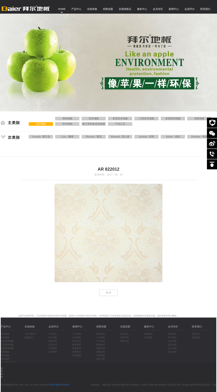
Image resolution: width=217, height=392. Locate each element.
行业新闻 (76, 337)
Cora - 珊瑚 (67, 136)
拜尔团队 (53, 348)
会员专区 (173, 326)
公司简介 (53, 334)
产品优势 (100, 337)
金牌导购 (124, 337)
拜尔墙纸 (41, 124)
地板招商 (124, 385)
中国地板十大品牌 (138, 385)
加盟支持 (100, 348)
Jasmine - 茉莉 (146, 136)
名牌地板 (115, 385)
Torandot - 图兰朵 (40, 136)
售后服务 (148, 337)
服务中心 (149, 326)
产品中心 (6, 326)
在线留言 (196, 337)
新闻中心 (77, 326)
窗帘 (179, 385)
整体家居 (163, 385)
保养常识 (76, 352)
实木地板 (94, 118)
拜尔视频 (76, 355)
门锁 (214, 385)
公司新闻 (76, 334)
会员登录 (172, 334)
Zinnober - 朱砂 (199, 136)
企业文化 (53, 344)
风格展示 (29, 337)
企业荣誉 (53, 352)
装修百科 (76, 348)
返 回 (108, 292)
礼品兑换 (172, 348)
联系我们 (197, 326)
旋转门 (208, 385)
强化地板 (67, 118)
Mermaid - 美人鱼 (120, 136)
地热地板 (199, 118)
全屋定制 (172, 385)
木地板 (185, 385)
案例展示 (100, 344)
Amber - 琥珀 (173, 136)
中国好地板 (152, 385)
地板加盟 (106, 385)
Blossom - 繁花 (94, 136)
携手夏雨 (76, 344)
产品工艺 (120, 124)
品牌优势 (100, 334)
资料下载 (100, 359)
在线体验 (30, 326)
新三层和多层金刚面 (93, 124)
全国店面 (125, 326)
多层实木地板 (120, 118)
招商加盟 (101, 326)
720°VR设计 (30, 334)
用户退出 (172, 337)
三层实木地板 (146, 118)
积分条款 (172, 352)
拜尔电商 (67, 124)
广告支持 (100, 341)
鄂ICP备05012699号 (59, 385)
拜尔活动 (76, 341)
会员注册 (172, 344)
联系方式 (196, 334)
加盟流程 (100, 352)
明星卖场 (124, 341)
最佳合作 (124, 334)
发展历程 (53, 341)
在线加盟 (100, 355)
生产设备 (53, 337)
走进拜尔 (54, 326)
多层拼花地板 (173, 118)
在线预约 (148, 334)
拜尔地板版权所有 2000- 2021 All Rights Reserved (25, 385)
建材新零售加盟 (196, 385)
